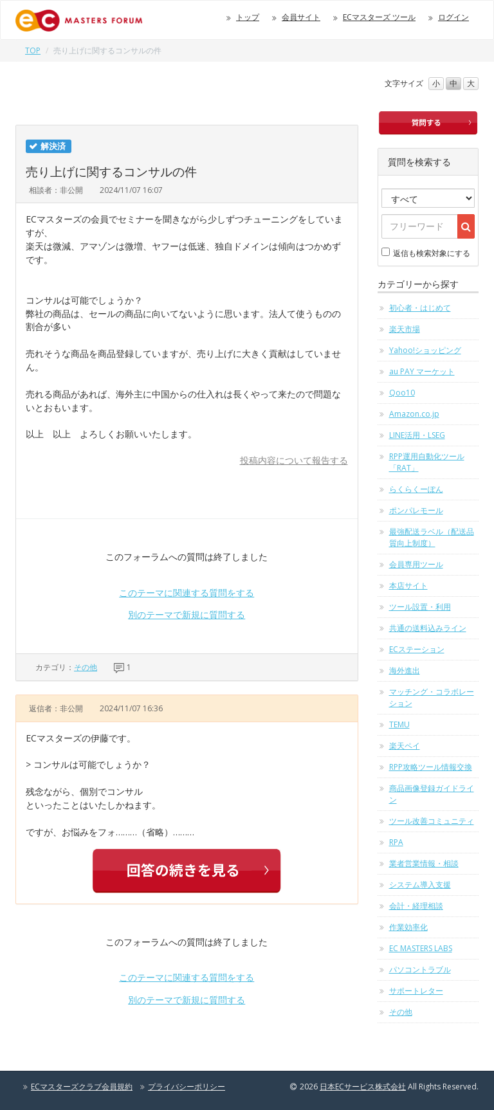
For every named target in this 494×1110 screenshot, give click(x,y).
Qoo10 (402, 392)
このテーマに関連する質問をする (186, 593)
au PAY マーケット (422, 371)
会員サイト (301, 17)
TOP (33, 50)
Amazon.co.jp (414, 413)
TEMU (399, 724)
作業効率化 (408, 927)
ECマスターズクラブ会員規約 (82, 1086)
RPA (396, 842)
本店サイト (408, 585)
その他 (85, 667)
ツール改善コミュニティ (431, 820)
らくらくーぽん (416, 489)
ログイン (453, 17)
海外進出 (404, 670)
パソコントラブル (420, 969)
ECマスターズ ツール (379, 17)
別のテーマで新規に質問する (186, 614)
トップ (247, 17)
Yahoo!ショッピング (425, 350)
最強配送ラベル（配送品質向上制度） (431, 537)
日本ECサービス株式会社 (363, 1086)
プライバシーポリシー (186, 1086)
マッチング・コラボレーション (431, 697)
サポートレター (416, 990)
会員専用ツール (416, 564)
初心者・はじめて (420, 307)
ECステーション (416, 649)
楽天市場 (404, 328)
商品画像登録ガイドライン (431, 794)
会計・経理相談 (416, 905)
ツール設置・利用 (420, 606)
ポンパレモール (416, 510)
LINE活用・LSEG (417, 435)
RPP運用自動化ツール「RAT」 (426, 462)
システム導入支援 (420, 884)
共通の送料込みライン (427, 628)
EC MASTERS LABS (420, 948)
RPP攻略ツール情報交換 (430, 766)
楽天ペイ (404, 745)
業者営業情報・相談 (424, 863)
